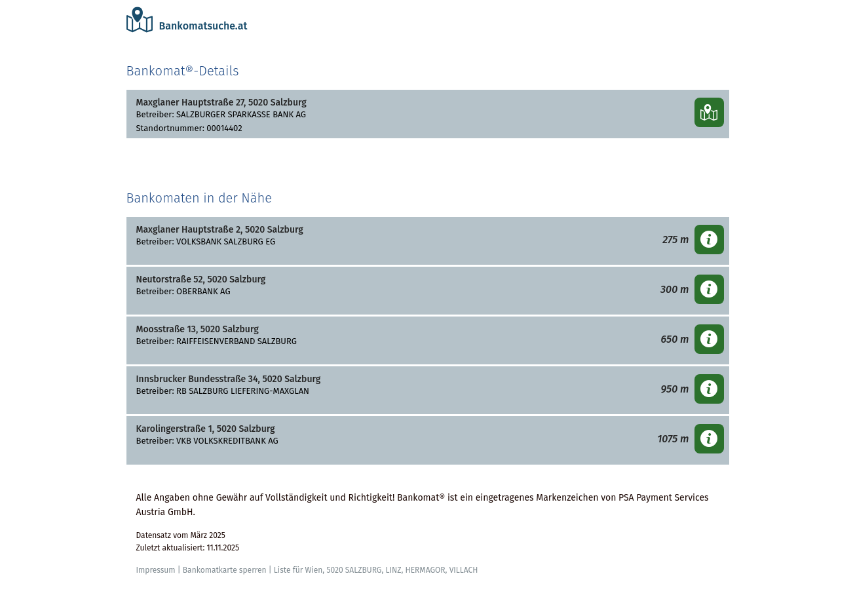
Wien (313, 570)
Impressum (156, 570)
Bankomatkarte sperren (225, 570)
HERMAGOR (425, 570)
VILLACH (463, 570)
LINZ (393, 570)
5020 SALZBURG (353, 570)
